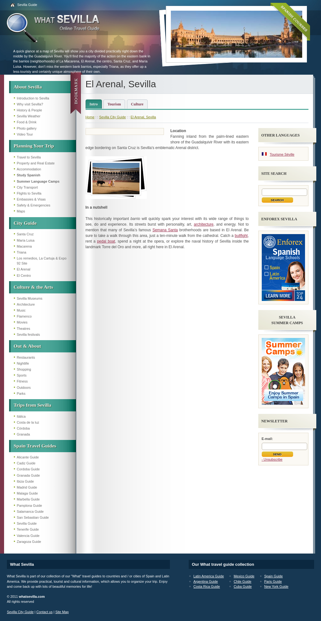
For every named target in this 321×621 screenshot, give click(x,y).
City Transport (27, 187)
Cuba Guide (243, 586)
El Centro (24, 275)
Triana (21, 252)
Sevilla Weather (28, 116)
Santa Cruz (25, 234)
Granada (23, 434)
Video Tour (25, 134)
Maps (21, 211)
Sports (22, 375)
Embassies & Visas (31, 199)
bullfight (241, 235)
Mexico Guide (244, 576)
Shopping (24, 369)
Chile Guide (242, 581)
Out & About (27, 346)
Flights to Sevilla (29, 193)
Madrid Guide (27, 487)
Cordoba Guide (28, 469)
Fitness (22, 381)
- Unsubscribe (272, 459)
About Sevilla (28, 86)
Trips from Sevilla (32, 405)
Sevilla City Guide (112, 117)
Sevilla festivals (28, 334)
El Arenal (23, 269)
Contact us (44, 612)
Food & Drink (27, 122)
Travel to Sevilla (29, 157)
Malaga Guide (27, 493)
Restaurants (26, 357)
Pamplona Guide (29, 505)
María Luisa (25, 240)
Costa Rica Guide (206, 586)
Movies (22, 322)
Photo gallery (27, 128)
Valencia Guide (28, 536)
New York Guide (276, 586)
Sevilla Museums (30, 298)
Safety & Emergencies (33, 205)
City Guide (25, 223)
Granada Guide (28, 475)
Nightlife (23, 363)
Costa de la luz (28, 422)
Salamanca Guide (30, 511)
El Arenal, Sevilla (143, 117)
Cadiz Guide (26, 463)
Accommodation (29, 169)
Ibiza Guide (25, 481)
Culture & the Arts (33, 287)
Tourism (114, 104)
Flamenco (24, 316)
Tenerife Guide (28, 529)
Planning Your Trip (34, 145)
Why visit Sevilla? (30, 104)
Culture (137, 104)
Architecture (26, 304)
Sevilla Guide (27, 5)
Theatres (23, 328)
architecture (203, 224)
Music (21, 310)
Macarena (24, 246)
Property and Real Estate (36, 163)
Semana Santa (165, 230)
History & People (29, 110)
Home (90, 117)
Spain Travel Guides (35, 445)
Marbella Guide (28, 499)
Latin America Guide (208, 576)
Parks (21, 393)
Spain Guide (273, 576)
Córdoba (23, 428)
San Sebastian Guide (33, 517)
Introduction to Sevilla (33, 98)
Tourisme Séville (282, 154)
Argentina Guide (205, 581)
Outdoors (24, 387)
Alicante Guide (28, 457)
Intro (94, 104)
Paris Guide (273, 581)
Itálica (21, 416)
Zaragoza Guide (29, 541)
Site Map (62, 612)
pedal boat (106, 241)
